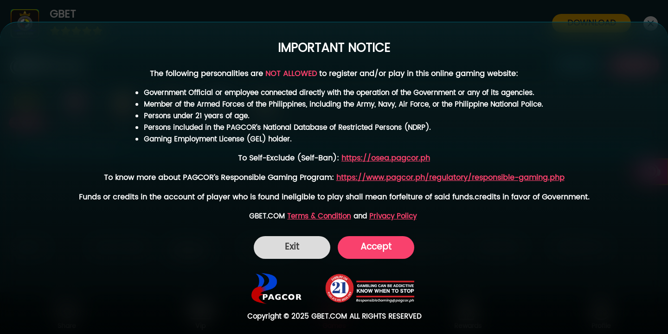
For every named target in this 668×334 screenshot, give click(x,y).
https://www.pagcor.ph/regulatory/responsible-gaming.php (450, 178)
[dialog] (334, 178)
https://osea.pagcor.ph (385, 158)
